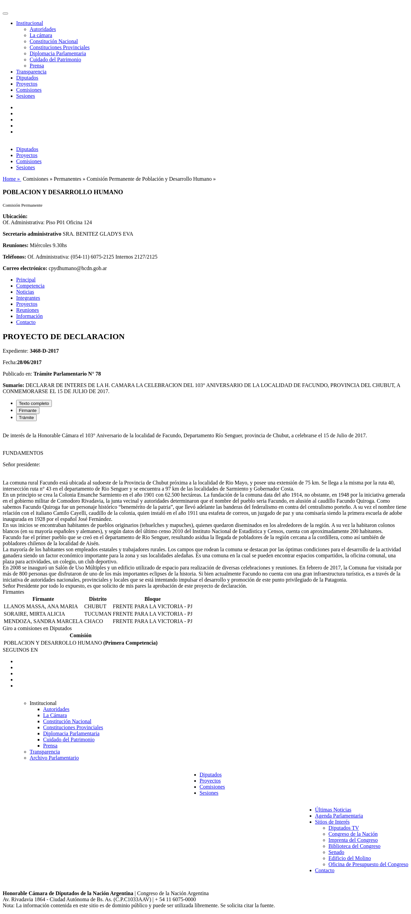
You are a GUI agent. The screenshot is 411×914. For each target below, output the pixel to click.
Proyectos (26, 84)
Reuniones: (15, 245)
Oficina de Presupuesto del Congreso (368, 864)
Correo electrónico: (25, 268)
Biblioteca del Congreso (355, 846)
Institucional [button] (29, 23)
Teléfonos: (14, 257)
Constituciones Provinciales (60, 47)
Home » (12, 179)
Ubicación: (15, 216)
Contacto (26, 322)
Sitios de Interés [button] (332, 822)
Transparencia (31, 72)
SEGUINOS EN (20, 650)
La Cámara (55, 715)
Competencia (30, 286)
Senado (336, 852)
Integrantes (28, 298)
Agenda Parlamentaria (339, 816)
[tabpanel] (205, 507)
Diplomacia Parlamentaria (58, 53)
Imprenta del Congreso (353, 840)
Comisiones (29, 90)
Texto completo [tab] (34, 403)
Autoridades (43, 29)
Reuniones (27, 310)
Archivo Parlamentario (54, 758)
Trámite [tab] (26, 417)
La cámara (41, 35)
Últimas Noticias (333, 810)
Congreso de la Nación (353, 834)
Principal (26, 280)
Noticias (25, 292)
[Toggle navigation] (5, 13)
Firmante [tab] (28, 410)
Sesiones (25, 96)
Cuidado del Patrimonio (55, 59)
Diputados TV (344, 828)
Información (29, 316)
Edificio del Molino (350, 858)
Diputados (27, 78)
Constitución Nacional (54, 41)
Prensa (37, 65)
